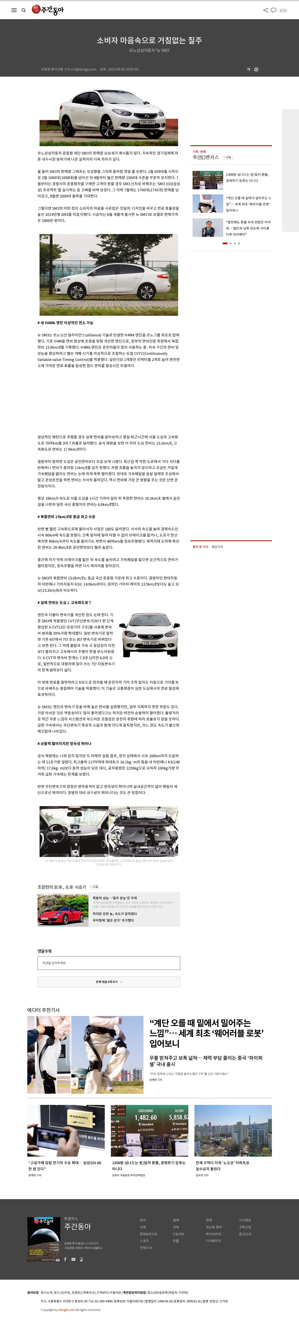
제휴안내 (89, 1293)
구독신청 (245, 1227)
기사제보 (245, 1220)
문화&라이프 (148, 1234)
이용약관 (115, 1293)
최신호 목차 (214, 1227)
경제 (176, 1220)
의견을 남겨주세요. (54, 963)
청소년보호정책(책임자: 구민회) (168, 1293)
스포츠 (144, 1241)
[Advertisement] (99, 400)
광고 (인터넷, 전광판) (67, 1293)
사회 (143, 1227)
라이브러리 (213, 1234)
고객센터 (102, 1293)
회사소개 (46, 1293)
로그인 (283, 10)
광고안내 (245, 1234)
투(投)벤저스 (206, 157)
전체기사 (146, 1248)
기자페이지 (213, 1241)
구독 (95, 887)
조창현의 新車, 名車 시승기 (62, 887)
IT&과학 (178, 1234)
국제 (176, 1227)
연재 (209, 1220)
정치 (143, 1220)
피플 (176, 1241)
